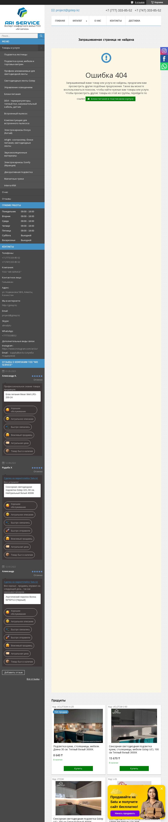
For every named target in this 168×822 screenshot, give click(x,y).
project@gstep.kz (11, 315)
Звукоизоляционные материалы (15, 154)
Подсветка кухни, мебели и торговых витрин (19, 63)
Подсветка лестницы (15, 54)
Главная (60, 20)
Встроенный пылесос (15, 113)
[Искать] (41, 35)
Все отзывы (33, 678)
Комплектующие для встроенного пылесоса (16, 122)
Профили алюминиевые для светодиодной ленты (19, 72)
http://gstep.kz (9, 305)
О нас (5, 192)
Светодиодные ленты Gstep (19, 80)
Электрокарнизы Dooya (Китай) (17, 131)
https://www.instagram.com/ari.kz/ (20, 348)
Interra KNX (10, 185)
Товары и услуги (11, 47)
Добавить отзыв (13, 672)
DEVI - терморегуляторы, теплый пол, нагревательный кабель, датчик (20, 103)
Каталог (77, 20)
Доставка (134, 20)
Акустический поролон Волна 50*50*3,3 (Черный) (21, 598)
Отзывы (6, 198)
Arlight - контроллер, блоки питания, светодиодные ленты (18, 142)
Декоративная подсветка (18, 172)
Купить (78, 768)
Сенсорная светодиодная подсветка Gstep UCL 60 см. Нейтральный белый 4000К (20, 490)
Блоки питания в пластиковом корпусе (112, 98)
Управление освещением (18, 87)
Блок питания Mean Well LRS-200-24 (21, 396)
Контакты (116, 20)
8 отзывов (140, 2)
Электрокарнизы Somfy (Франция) (17, 164)
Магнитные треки (14, 178)
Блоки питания (12, 94)
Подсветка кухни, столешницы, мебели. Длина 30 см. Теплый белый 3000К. (76, 748)
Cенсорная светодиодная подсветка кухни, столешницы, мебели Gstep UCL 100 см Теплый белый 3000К (134, 749)
